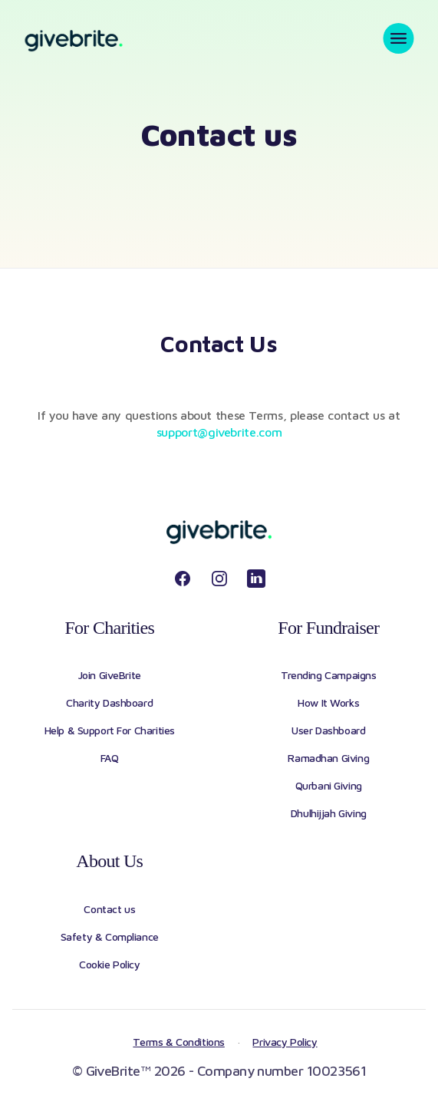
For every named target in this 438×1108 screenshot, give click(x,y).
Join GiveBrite (109, 674)
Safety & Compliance (110, 936)
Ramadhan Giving (328, 757)
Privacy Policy (284, 1041)
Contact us (109, 908)
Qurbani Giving (328, 785)
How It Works (328, 702)
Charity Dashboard (109, 702)
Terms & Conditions (178, 1041)
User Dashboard (328, 730)
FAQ (109, 757)
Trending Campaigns (328, 674)
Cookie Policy (109, 964)
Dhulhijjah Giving (329, 812)
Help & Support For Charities (109, 730)
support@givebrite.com (219, 432)
